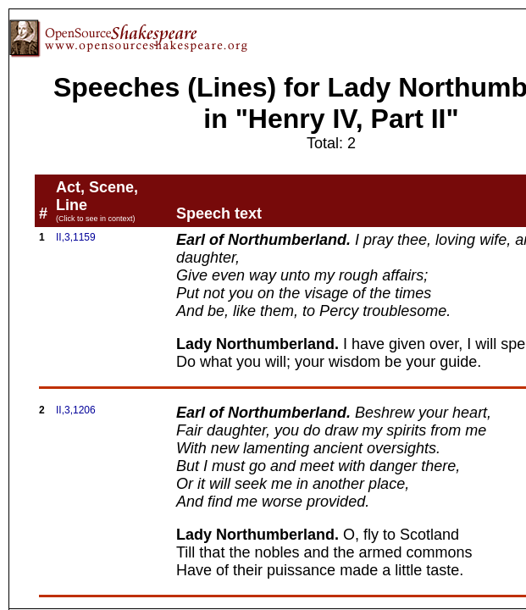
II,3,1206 (76, 410)
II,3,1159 (76, 237)
